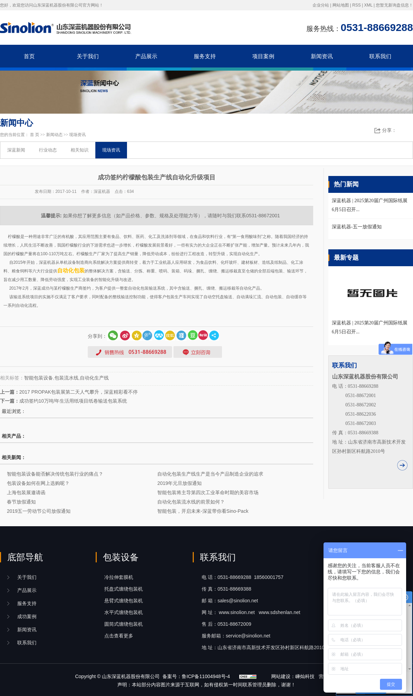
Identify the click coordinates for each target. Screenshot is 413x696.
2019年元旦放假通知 (179, 483)
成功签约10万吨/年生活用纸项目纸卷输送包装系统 (73, 401)
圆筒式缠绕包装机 (123, 624)
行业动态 (48, 150)
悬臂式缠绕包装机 (123, 600)
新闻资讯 (322, 56)
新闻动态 (54, 134)
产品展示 (146, 56)
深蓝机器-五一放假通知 (357, 226)
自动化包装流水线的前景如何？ (191, 502)
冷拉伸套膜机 (118, 577)
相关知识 (79, 150)
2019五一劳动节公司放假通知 (39, 511)
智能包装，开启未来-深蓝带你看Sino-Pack (202, 511)
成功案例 (26, 616)
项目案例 (263, 56)
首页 (29, 56)
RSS (356, 5)
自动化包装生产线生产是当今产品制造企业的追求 (210, 474)
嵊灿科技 (305, 676)
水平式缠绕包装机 (123, 612)
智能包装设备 (38, 378)
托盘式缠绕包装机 (123, 589)
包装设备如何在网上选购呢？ (38, 483)
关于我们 (88, 56)
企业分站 (321, 5)
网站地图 (340, 5)
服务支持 (205, 56)
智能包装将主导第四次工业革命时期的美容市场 (207, 492)
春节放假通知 (21, 502)
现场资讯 (77, 134)
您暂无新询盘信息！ (394, 5)
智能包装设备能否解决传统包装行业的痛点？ (55, 474)
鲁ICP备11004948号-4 (206, 676)
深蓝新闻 (16, 150)
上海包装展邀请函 (26, 492)
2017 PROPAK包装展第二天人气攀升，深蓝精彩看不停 (78, 392)
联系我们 (380, 56)
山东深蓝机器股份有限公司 (131, 676)
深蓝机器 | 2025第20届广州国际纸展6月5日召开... (369, 327)
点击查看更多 (118, 635)
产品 (26, 590)
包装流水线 (66, 378)
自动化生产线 (94, 378)
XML (368, 5)
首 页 (34, 134)
